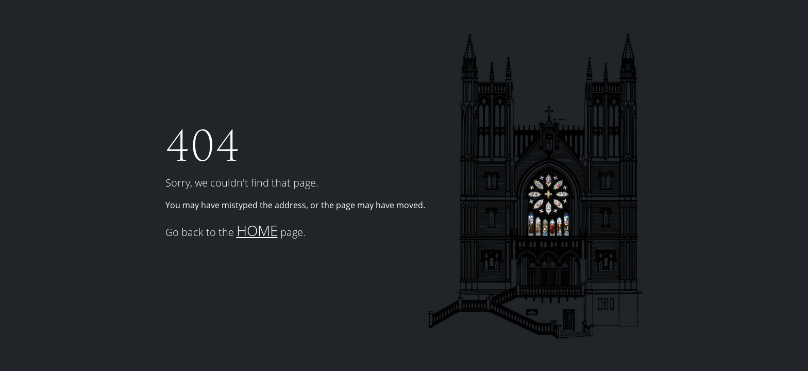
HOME (257, 230)
